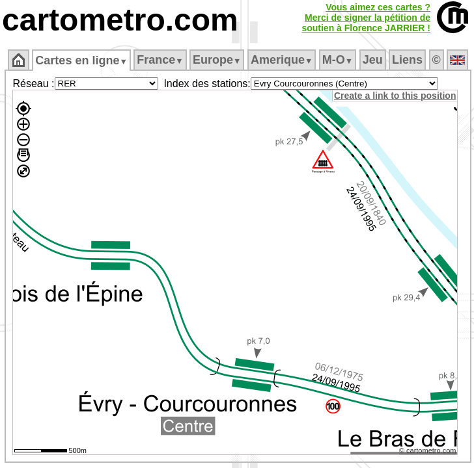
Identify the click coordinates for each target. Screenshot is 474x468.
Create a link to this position (395, 95)
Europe (217, 59)
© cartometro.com (427, 450)
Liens (407, 59)
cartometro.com (120, 20)
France (160, 59)
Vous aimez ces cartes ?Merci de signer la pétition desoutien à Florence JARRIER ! (365, 17)
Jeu (373, 59)
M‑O (337, 59)
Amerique (282, 59)
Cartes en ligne (81, 60)
